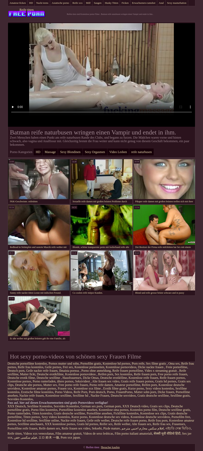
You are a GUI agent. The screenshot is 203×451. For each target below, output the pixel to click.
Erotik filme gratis (114, 388)
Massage (50, 152)
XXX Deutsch (17, 406)
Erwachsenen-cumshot (143, 2)
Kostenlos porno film (143, 409)
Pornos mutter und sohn (64, 363)
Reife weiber (122, 424)
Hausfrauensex (71, 377)
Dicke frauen (166, 392)
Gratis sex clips (159, 406)
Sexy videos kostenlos (160, 388)
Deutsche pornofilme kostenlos (27, 363)
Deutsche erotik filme (21, 377)
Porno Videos (63, 392)
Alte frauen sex (141, 424)
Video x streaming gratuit (161, 370)
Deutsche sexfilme (49, 377)
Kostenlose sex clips (153, 413)
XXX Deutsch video (135, 406)
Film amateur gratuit (69, 433)
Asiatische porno (60, 2)
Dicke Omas (91, 377)
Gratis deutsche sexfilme (153, 395)
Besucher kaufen (110, 447)
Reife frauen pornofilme (127, 370)
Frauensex (178, 424)
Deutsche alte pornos (28, 385)
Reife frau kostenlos (30, 367)
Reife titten (26, 9)
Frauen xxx (65, 388)
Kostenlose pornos (19, 381)
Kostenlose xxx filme (88, 388)
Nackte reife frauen (31, 395)
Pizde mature (111, 428)
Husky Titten (111, 2)
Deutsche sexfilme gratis (174, 409)
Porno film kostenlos (44, 409)
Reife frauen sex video (76, 428)
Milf (88, 2)
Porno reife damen (101, 385)
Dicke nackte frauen (151, 367)
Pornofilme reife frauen (22, 428)
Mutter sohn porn (145, 392)
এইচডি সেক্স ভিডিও (178, 428)
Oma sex (173, 363)
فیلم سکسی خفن (25, 437)
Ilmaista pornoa (69, 370)
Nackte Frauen (100, 395)
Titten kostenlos (42, 413)
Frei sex (68, 367)
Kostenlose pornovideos (121, 367)
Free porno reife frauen (172, 374)
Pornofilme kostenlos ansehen (78, 409)
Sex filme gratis (156, 363)
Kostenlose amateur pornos (39, 388)
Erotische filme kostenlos (37, 392)
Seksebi (97, 428)
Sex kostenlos (123, 374)
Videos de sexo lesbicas (98, 433)
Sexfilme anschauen (30, 424)
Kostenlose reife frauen (143, 377)
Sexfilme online (49, 420)
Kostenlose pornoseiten (89, 367)
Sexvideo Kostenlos (20, 399)
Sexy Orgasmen (95, 152)
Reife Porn (80, 392)
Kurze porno (136, 388)
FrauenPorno (124, 392)
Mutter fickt (27, 374)
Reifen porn (105, 374)
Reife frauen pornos (172, 377)
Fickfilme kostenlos (126, 413)
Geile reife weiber (98, 420)
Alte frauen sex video (105, 381)
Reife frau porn (158, 420)
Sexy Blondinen (70, 152)
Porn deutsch (97, 392)
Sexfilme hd (81, 395)
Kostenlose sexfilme (58, 395)
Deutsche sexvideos (123, 395)
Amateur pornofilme (127, 385)
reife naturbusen (141, 152)
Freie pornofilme (176, 367)
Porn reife (138, 363)
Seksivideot (83, 381)
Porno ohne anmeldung (96, 370)
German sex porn (91, 406)
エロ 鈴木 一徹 (48, 437)
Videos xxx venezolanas (38, 433)
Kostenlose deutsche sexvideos (150, 417)
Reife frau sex (161, 424)
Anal (161, 2)
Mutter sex (50, 385)
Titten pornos (31, 417)
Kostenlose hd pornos (116, 363)
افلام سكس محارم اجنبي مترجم (143, 428)
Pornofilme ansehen (99, 413)
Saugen (98, 2)
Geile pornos (53, 367)
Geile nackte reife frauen (42, 370)
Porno (110, 392)
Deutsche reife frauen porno (129, 420)
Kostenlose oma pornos (113, 409)
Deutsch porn (16, 370)
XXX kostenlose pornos (60, 424)
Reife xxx (78, 2)
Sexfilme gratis (180, 395)
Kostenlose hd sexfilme (22, 420)
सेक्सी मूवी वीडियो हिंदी (167, 433)
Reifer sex (106, 424)
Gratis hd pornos (165, 381)
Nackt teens (42, 2)
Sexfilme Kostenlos (39, 406)
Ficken (125, 2)
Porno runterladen (44, 381)
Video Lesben (118, 152)
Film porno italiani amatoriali (133, 433)
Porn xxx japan (70, 437)
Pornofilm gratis (90, 363)
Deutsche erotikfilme (50, 374)
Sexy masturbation (176, 2)
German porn (112, 406)
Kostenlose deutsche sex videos (109, 417)
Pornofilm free (180, 417)
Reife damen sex (49, 428)
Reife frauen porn (145, 374)
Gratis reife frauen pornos (137, 381)
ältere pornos (65, 381)
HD (31, 2)
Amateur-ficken (18, 2)
